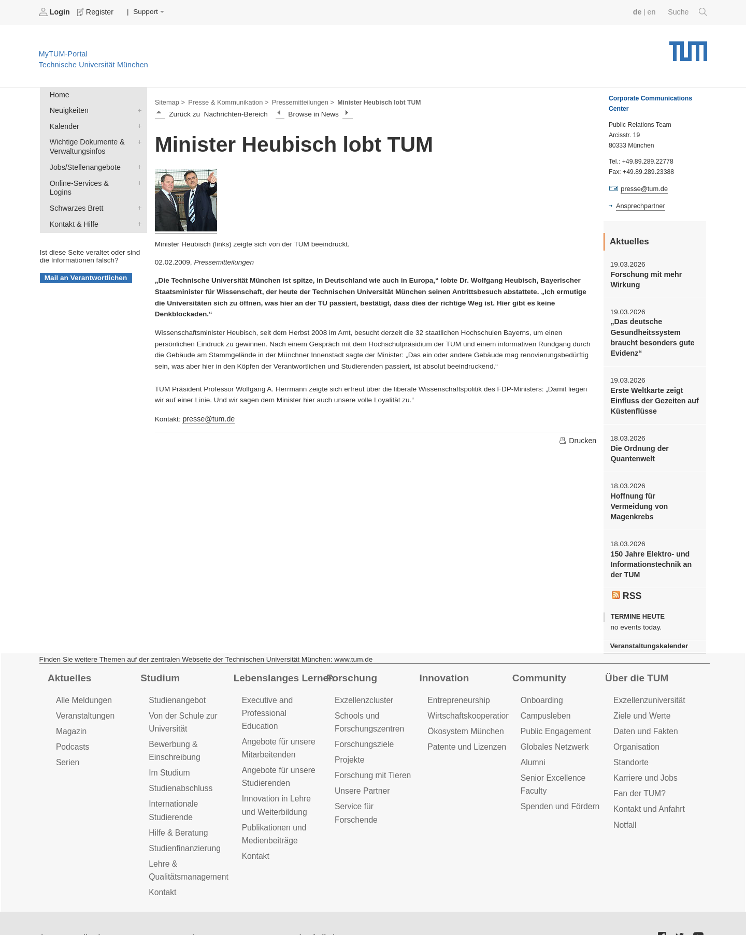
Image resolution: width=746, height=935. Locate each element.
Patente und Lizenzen (465, 724)
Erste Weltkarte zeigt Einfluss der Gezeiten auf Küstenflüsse (652, 396)
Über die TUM (635, 657)
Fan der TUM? (638, 769)
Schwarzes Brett (137, 193)
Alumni (532, 739)
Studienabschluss (179, 763)
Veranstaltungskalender (647, 626)
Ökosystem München (463, 709)
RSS (626, 576)
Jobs (41, 908)
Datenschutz (179, 908)
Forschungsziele (363, 721)
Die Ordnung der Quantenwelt (638, 447)
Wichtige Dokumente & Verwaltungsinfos (137, 138)
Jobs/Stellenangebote (137, 163)
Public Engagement (554, 709)
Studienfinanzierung (183, 821)
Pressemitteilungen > (296, 101)
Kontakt (162, 863)
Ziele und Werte (640, 694)
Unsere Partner (361, 766)
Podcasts (72, 724)
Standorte (630, 739)
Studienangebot (176, 679)
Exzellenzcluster (363, 679)
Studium (159, 657)
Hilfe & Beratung (177, 806)
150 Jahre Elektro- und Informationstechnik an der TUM (649, 546)
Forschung (350, 657)
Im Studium (168, 748)
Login (55, 12)
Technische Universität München (688, 47)
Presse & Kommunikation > (225, 101)
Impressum (236, 908)
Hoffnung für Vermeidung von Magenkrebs (652, 494)
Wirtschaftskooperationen (471, 694)
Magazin (70, 709)
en (653, 12)
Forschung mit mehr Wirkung (644, 278)
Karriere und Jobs (644, 754)
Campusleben (544, 694)
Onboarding (541, 679)
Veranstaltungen (84, 694)
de (639, 12)
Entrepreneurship (457, 679)
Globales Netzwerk (553, 724)
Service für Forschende (375, 781)
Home (58, 94)
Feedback (83, 908)
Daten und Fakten (644, 709)
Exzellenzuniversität (647, 679)
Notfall (624, 799)
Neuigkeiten (137, 108)
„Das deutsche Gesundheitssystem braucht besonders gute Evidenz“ (650, 335)
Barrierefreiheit (298, 908)
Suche (688, 12)
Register (94, 12)
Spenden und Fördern (558, 781)
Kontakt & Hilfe (137, 208)
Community (538, 657)
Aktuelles (68, 657)
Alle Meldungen (82, 679)
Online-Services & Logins (137, 178)
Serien (67, 739)
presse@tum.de (207, 417)
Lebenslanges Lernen (282, 657)
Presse (128, 908)
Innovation (442, 657)
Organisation (635, 724)
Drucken (578, 439)
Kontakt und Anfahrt (647, 784)
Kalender (137, 123)
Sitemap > (169, 101)
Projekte (349, 736)
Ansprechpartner (639, 205)
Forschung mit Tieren (371, 751)
